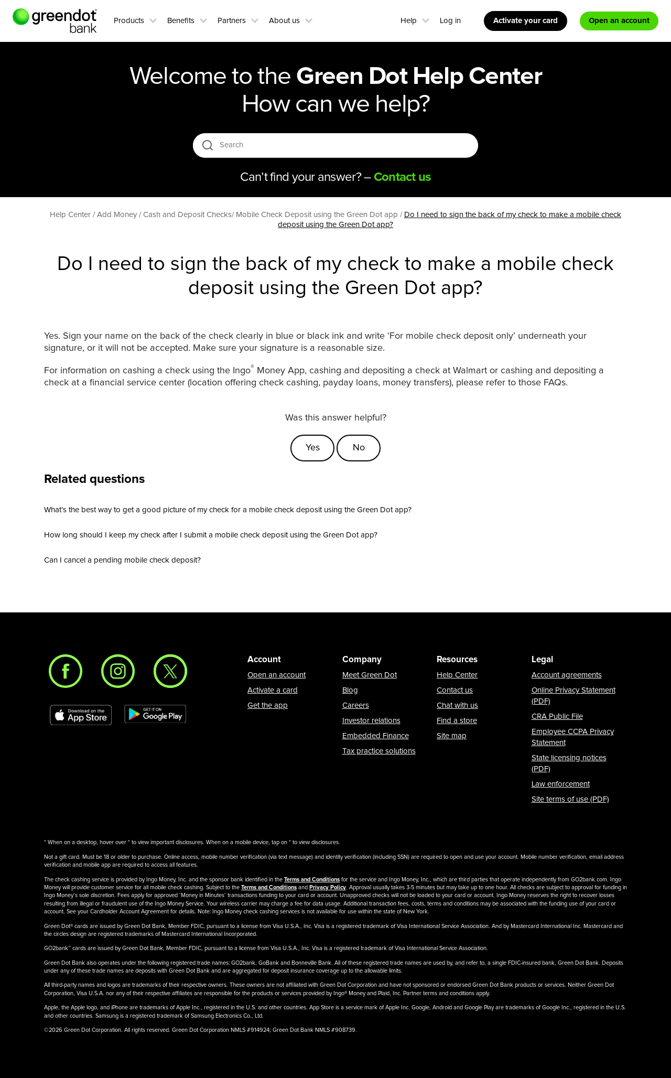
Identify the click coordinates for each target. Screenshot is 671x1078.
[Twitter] (170, 671)
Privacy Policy (327, 887)
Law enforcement (561, 784)
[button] (153, 19)
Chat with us (457, 705)
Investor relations (371, 721)
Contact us (455, 690)
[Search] (336, 145)
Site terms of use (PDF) (570, 799)
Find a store (457, 721)
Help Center (457, 675)
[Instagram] (118, 671)
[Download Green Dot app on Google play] (155, 715)
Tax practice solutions (379, 751)
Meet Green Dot (369, 675)
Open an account (276, 675)
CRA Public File (557, 716)
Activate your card (525, 21)
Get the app (267, 705)
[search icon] (207, 144)
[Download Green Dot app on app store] (81, 715)
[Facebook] (65, 671)
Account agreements (567, 675)
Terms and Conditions (312, 879)
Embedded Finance (375, 736)
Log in (450, 21)
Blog (350, 690)
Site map (452, 736)
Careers (355, 705)
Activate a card (272, 690)
